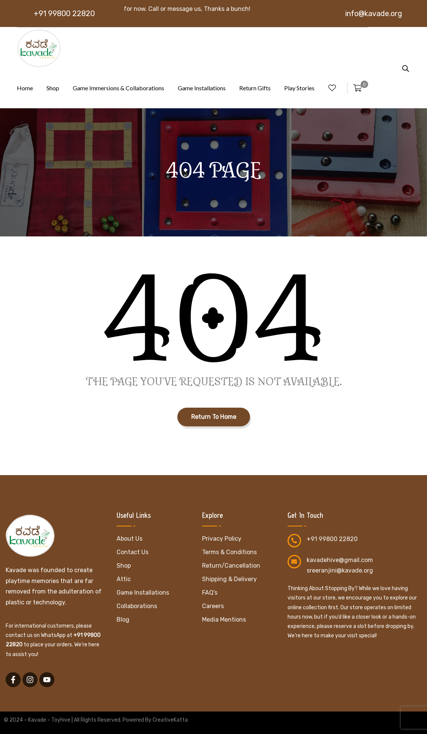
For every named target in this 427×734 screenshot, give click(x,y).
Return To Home (213, 416)
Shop (52, 87)
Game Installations (202, 87)
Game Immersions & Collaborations (118, 87)
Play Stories (299, 87)
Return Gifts (255, 87)
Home (25, 87)
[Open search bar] (405, 67)
